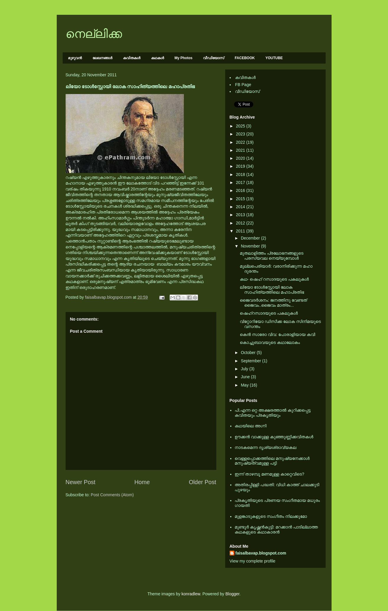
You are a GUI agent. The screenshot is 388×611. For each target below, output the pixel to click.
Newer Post (80, 482)
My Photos (184, 58)
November (251, 246)
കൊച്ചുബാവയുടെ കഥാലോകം (270, 342)
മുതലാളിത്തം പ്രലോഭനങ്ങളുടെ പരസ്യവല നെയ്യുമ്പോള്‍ (271, 256)
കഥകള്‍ (157, 58)
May (245, 385)
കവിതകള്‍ (131, 58)
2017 (241, 182)
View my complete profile (252, 561)
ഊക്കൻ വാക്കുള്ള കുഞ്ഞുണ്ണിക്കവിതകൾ (274, 436)
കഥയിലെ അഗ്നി (251, 426)
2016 (241, 190)
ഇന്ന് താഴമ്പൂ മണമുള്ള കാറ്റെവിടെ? (269, 474)
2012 (241, 223)
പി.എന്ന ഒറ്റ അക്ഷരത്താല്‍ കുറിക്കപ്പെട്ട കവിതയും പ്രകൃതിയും (273, 413)
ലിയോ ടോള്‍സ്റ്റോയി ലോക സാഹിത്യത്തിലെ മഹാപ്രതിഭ (272, 290)
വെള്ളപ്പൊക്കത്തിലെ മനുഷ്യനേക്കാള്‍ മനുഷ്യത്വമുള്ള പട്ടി (272, 461)
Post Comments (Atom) (112, 494)
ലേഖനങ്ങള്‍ (102, 58)
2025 (241, 126)
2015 (241, 198)
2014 (241, 206)
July (245, 368)
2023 (241, 134)
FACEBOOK (245, 58)
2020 (241, 158)
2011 (241, 231)
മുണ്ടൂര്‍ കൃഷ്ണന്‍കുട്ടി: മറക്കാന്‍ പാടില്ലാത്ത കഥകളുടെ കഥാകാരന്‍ (276, 529)
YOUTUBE (274, 58)
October (249, 352)
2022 (241, 142)
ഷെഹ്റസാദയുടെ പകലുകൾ (269, 313)
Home (142, 482)
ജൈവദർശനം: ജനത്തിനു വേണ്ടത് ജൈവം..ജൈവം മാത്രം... (273, 303)
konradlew (190, 593)
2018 (241, 174)
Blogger (232, 593)
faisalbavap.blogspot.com (261, 553)
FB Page (243, 84)
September (251, 360)
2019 (241, 166)
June (246, 376)
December (251, 238)
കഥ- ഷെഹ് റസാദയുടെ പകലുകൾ (274, 279)
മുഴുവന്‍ (75, 58)
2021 (241, 150)
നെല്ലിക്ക (94, 33)
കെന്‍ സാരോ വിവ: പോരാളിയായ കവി (277, 334)
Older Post (202, 482)
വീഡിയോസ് (213, 58)
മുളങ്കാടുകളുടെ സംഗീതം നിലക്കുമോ (271, 516)
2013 (241, 214)
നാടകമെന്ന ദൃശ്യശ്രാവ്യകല (265, 447)
